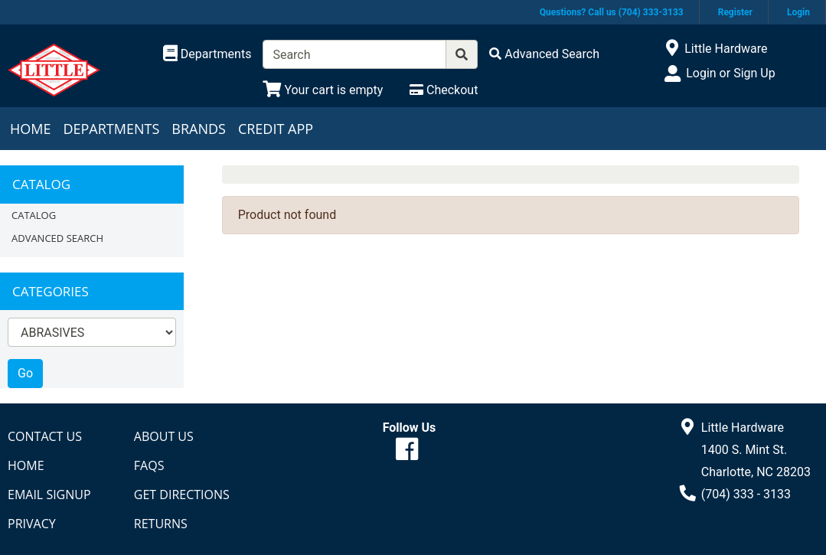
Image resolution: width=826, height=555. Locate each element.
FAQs (149, 465)
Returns (161, 523)
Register (735, 12)
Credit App (275, 128)
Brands (198, 128)
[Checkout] (444, 90)
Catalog (33, 215)
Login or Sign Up (730, 73)
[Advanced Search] (544, 54)
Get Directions (182, 494)
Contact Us (45, 436)
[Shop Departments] (207, 54)
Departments (111, 128)
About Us (164, 436)
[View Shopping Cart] (323, 90)
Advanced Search (57, 238)
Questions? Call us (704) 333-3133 (612, 12)
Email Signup (49, 494)
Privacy (32, 523)
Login (798, 12)
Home (30, 128)
